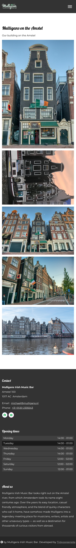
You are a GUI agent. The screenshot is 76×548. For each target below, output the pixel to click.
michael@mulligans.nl (25, 403)
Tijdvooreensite (66, 542)
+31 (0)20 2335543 (22, 408)
